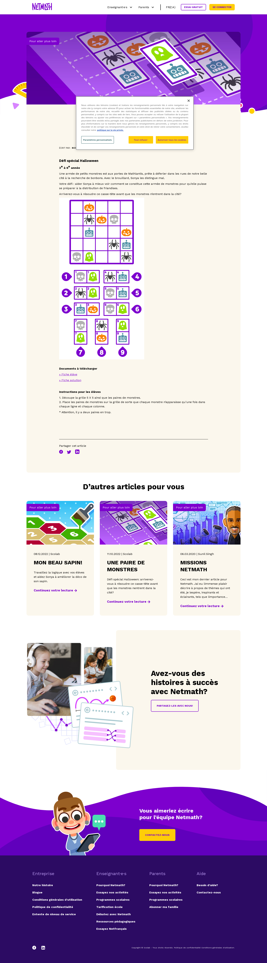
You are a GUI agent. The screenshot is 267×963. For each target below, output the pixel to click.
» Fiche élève (68, 374)
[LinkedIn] (43, 947)
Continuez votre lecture (53, 590)
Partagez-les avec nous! (175, 705)
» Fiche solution (70, 380)
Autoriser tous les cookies (172, 139)
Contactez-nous (157, 834)
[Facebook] (36, 947)
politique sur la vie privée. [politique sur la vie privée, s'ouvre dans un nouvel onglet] (110, 130)
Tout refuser (140, 139)
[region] (135, 123)
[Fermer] (189, 101)
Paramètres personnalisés (97, 139)
